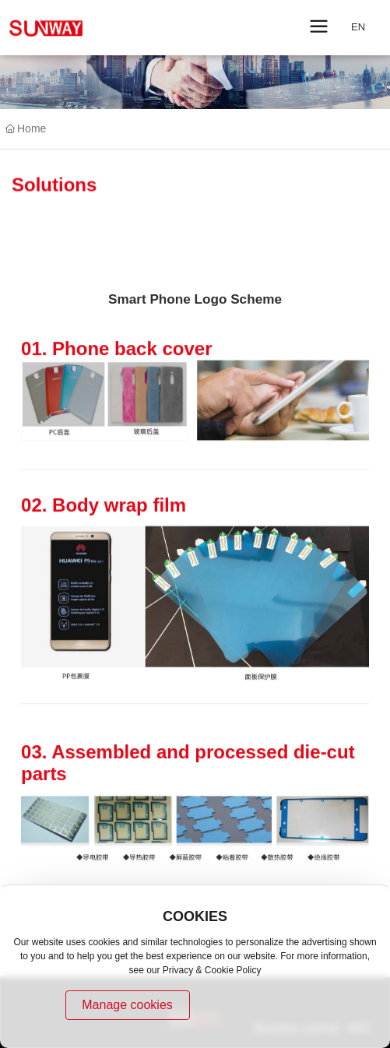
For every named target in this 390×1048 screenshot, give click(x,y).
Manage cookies (127, 1004)
